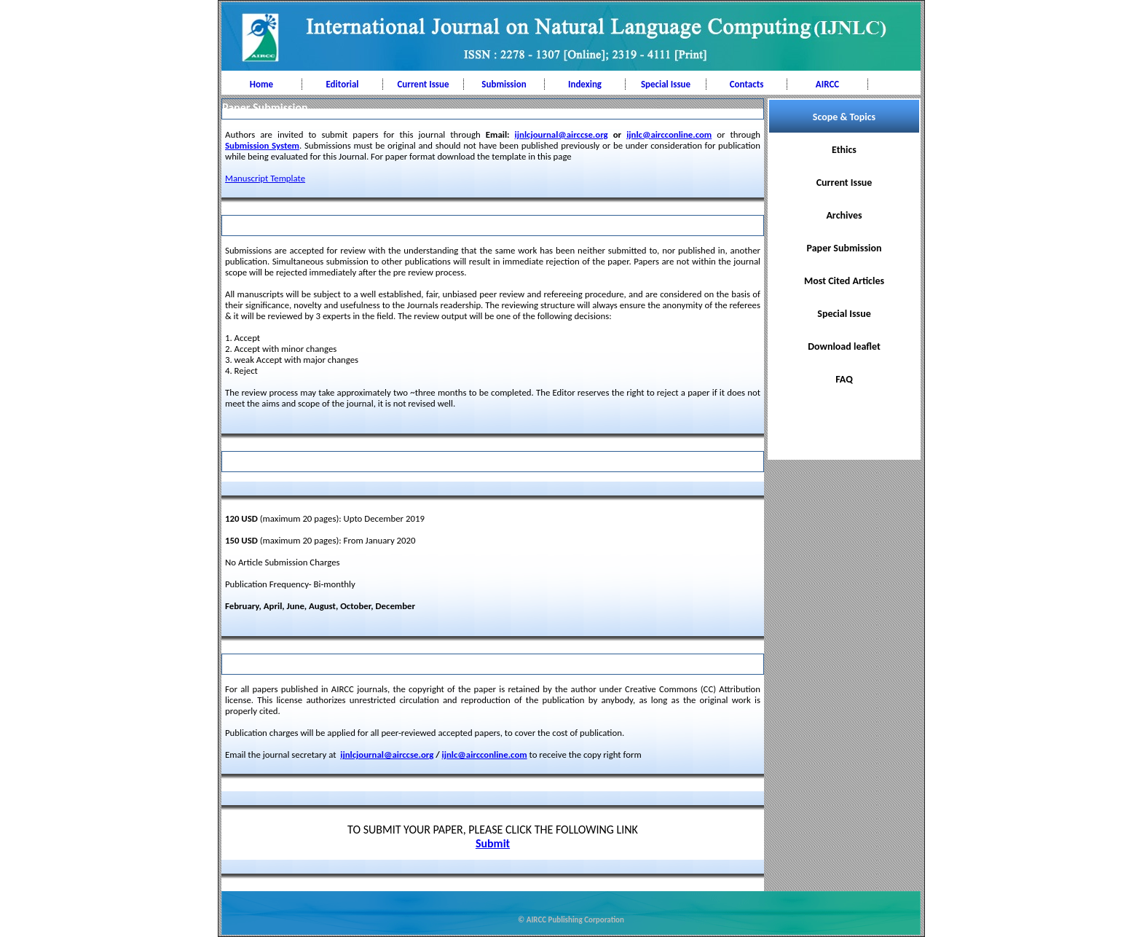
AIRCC (827, 84)
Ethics (844, 150)
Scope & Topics (844, 117)
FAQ (844, 379)
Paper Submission (844, 248)
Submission (503, 84)
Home (261, 84)
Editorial (342, 84)
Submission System (262, 145)
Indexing (585, 84)
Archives (844, 215)
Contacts (747, 84)
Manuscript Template (265, 178)
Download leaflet (844, 346)
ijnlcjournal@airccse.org (561, 134)
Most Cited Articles (844, 281)
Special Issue (665, 84)
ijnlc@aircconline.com (669, 134)
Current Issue (423, 84)
